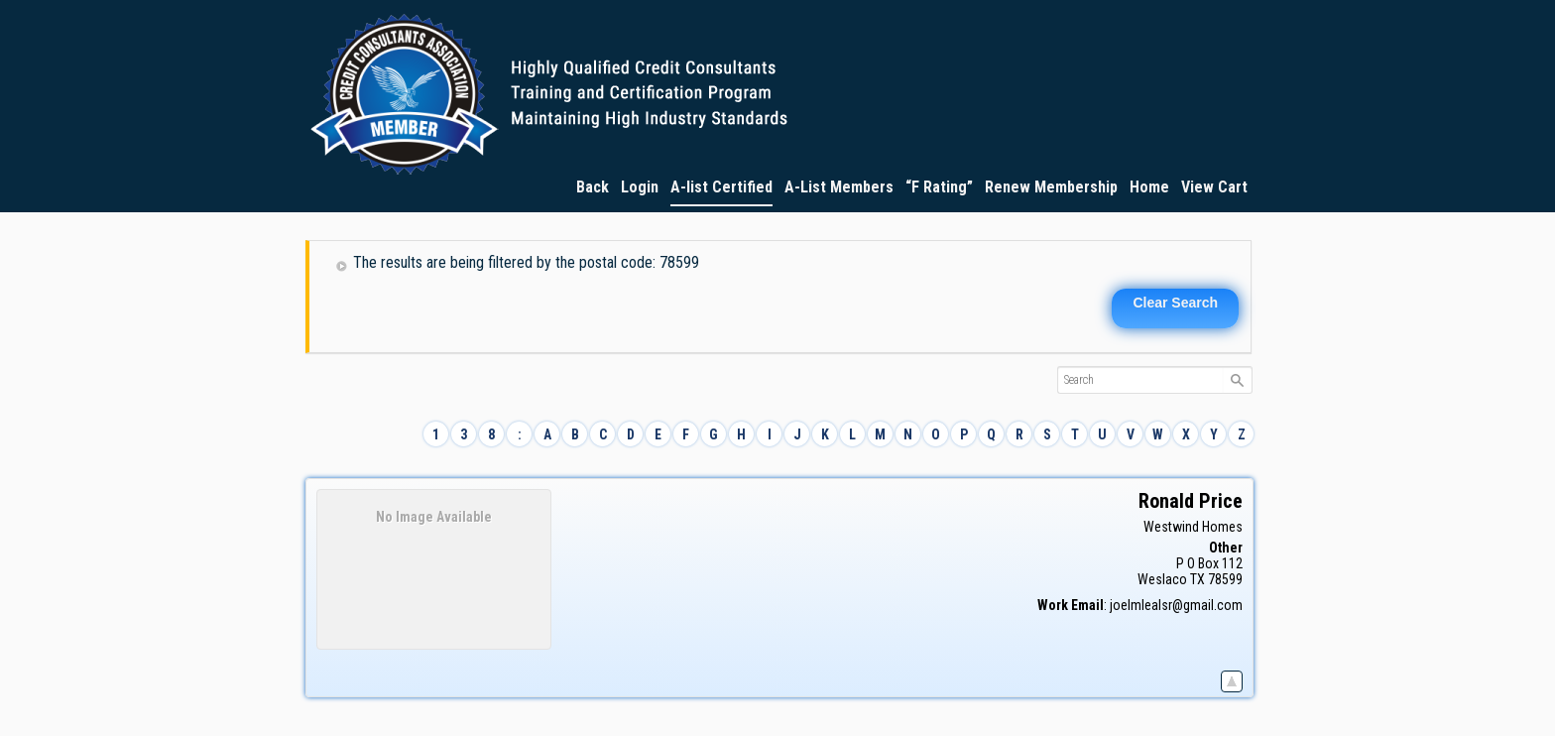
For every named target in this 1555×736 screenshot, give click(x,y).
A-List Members (839, 187)
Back (592, 187)
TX (1197, 579)
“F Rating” (939, 187)
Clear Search (1175, 302)
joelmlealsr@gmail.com (1176, 605)
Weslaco (1162, 579)
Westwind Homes (1193, 527)
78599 (1225, 579)
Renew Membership (1051, 187)
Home (1149, 187)
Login (639, 187)
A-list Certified (721, 187)
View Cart (1214, 187)
